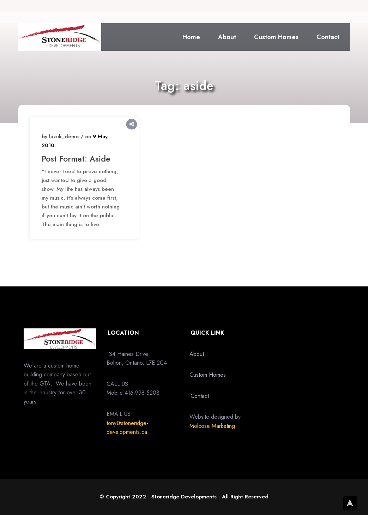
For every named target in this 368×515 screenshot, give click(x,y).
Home (191, 37)
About (227, 37)
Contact (327, 37)
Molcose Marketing (212, 426)
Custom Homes (276, 37)
